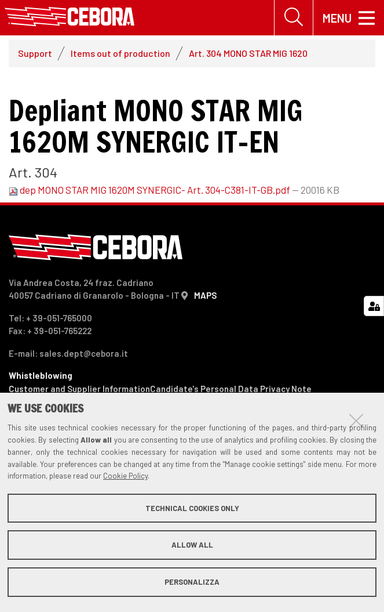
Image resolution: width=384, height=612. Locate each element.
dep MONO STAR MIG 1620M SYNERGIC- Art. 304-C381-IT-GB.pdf (150, 190)
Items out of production (120, 53)
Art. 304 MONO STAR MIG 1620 (248, 53)
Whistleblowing (40, 375)
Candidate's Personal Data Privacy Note (231, 388)
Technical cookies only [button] (192, 508)
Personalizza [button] (192, 581)
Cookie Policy (125, 475)
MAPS (205, 295)
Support (35, 53)
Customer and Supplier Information (79, 388)
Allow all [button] (192, 544)
